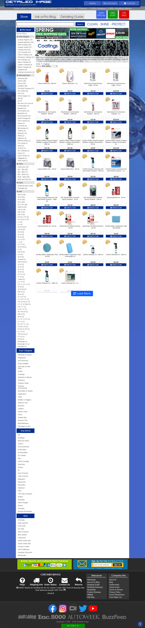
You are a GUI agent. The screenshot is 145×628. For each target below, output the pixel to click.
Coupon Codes (23, 546)
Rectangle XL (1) (24, 344)
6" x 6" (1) (21, 331)
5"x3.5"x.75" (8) (23, 217)
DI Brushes (22, 450)
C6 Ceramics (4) (23, 111)
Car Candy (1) (23, 143)
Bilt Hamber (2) (23, 128)
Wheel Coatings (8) (24, 67)
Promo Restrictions (116, 595)
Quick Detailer (23, 363)
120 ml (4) (21, 229)
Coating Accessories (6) (26, 72)
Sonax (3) (21, 123)
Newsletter (91, 590)
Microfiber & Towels (25, 391)
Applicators (22, 394)
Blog (111, 582)
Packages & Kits (24, 426)
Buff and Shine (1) (24, 141)
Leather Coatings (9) (25, 65)
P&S (19, 491)
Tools (20, 397)
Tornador (21, 508)
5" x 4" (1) (21, 321)
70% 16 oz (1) (23, 334)
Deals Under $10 (24, 541)
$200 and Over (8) (24, 179)
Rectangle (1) (22, 341)
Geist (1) (21, 146)
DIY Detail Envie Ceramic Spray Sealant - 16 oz (70, 198)
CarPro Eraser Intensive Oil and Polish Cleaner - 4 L (116, 170)
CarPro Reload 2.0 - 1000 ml (46, 283)
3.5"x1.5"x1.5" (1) (24, 302)
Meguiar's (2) (22, 133)
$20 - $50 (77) (23, 172)
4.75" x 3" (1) (22, 309)
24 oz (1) (21, 294)
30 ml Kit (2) (22, 247)
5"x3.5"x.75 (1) (23, 326)
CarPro (20, 444)
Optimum (21, 488)
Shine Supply (23, 502)
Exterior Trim (23, 420)
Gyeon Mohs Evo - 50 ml (70, 169)
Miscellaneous (23, 423)
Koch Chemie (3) (24, 121)
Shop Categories (25, 350)
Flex (19, 458)
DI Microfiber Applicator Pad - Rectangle (116, 227)
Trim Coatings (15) (24, 52)
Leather (21, 409)
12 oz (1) (21, 264)
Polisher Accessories (22, 387)
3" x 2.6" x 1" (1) (23, 299)
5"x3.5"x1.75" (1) (23, 329)
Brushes (21, 406)
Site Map (90, 597)
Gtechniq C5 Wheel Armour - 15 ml (70, 227)
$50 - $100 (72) (23, 174)
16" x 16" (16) (22, 204)
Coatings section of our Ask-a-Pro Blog (69, 61)
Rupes (20, 497)
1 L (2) (20, 242)
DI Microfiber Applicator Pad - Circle (47, 255)
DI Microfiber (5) (23, 106)
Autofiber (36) (22, 86)
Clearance (22, 538)
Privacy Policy (115, 592)
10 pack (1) (22, 259)
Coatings (21, 374)
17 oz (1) (21, 277)
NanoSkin (21, 485)
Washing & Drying (24, 355)
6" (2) (20, 249)
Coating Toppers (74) (25, 40)
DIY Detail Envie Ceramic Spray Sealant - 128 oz (93, 198)
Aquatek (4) (22, 108)
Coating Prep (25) (24, 50)
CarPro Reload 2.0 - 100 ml (93, 254)
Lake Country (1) (23, 156)
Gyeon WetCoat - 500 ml (47, 83)
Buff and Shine (23, 441)
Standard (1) (22, 346)
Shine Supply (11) (24, 96)
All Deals (21, 520)
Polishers (21, 380)
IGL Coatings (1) (23, 151)
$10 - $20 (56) (23, 169)
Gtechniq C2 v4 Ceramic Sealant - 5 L (116, 113)
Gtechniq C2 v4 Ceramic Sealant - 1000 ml (70, 113)
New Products (23, 532)
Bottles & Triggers (24, 400)
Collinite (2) (22, 131)
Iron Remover (23, 361)
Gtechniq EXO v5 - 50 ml (47, 226)
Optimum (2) (22, 138)
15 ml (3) (21, 232)
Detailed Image (29, 2)
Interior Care (22, 411)
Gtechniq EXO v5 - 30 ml (116, 197)
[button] (140, 624)
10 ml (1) (21, 257)
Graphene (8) (22, 70)
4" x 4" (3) (21, 239)
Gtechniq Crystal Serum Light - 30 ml (93, 84)
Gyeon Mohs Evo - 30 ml (47, 169)
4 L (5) (20, 222)
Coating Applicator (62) (26, 42)
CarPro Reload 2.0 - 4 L (70, 283)
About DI (112, 580)
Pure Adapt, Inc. (115, 597)
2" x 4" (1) (21, 282)
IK (18, 470)
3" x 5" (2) (21, 244)
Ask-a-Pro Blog (93, 582)
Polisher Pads (23, 383)
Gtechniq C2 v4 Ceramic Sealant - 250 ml (93, 113)
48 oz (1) (21, 317)
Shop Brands (25, 431)
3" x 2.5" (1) (22, 297)
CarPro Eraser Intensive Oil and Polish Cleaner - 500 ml (93, 170)
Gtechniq (21, 464)
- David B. (50, 593)
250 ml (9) (21, 214)
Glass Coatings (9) (24, 62)
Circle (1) (21, 339)
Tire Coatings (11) (24, 60)
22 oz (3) (21, 234)
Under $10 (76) (23, 167)
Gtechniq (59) (22, 78)
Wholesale (22, 555)
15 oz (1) (21, 272)
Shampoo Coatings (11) (26, 57)
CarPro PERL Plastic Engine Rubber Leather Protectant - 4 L (116, 142)
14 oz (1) (21, 267)
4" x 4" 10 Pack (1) (24, 304)
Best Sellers (22, 535)
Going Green (114, 587)
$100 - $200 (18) (23, 177)
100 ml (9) (21, 212)
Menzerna (21, 482)
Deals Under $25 (24, 543)
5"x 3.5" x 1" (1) (23, 324)
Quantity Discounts (25, 552)
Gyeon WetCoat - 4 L (70, 83)
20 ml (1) (21, 287)
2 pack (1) (21, 279)
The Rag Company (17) (26, 88)
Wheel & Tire (23, 403)
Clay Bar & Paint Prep (24, 367)
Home (92, 3)
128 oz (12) (22, 209)
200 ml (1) (21, 292)
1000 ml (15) (22, 207)
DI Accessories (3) (24, 116)
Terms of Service (116, 590)
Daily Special (23, 523)
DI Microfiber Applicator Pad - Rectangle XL (70, 255)
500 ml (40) (22, 194)
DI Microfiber (23, 452)
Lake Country (23, 476)
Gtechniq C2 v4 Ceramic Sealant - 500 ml (47, 113)
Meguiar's (21, 479)
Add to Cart (47, 93)
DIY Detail (21, 455)
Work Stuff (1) (22, 161)
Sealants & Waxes (25, 377)
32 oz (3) (21, 237)
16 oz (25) (21, 202)
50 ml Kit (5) (22, 227)
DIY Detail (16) (23, 91)
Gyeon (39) (22, 83)
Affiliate (90, 595)
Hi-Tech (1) (21, 148)
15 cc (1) (21, 269)
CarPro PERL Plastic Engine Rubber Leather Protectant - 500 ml (47, 142)
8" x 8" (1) (21, 336)
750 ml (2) (21, 252)
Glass (20, 414)
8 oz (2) (20, 254)
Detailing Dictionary (95, 587)
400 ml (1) (21, 314)
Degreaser (22, 358)
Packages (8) (22, 188)
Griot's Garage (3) (24, 118)
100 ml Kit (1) (22, 262)
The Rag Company (25, 494)
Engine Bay (22, 417)
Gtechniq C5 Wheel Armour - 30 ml (93, 227)
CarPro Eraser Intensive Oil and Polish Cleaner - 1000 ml (47, 199)
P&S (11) (21, 93)
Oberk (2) (21, 136)
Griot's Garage (23, 461)
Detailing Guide (93, 585)
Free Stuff (21, 526)
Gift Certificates (24, 549)
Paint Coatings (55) (24, 45)
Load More (82, 293)
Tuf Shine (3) (22, 126)
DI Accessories (23, 447)
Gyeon (20, 467)
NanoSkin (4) (22, 113)
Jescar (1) (21, 153)
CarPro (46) (22, 81)
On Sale (21, 529)
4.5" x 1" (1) (22, 307)
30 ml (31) (21, 197)
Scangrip (21, 500)
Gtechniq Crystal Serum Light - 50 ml (116, 84)
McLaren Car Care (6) (25, 103)
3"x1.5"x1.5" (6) (23, 219)
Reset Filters (22, 34)
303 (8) (20, 98)
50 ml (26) (21, 199)
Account (110, 3)
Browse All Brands (25, 511)
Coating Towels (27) (25, 47)
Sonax (20, 505)
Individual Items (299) (25, 186)
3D (19, 435)
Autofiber (21, 438)
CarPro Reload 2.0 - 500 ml (116, 254)
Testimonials (114, 585)
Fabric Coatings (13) (25, 55)
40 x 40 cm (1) (23, 312)
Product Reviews (94, 592)
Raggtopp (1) (22, 158)
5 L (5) (20, 224)
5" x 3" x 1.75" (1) (24, 319)
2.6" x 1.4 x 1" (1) (24, 284)
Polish (20, 371)
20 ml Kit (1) (22, 289)
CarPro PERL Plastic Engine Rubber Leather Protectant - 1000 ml (70, 142)
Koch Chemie (23, 473)
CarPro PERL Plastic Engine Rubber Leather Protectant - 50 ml (93, 142)
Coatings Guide (44, 61)
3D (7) (20, 101)
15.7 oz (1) (21, 274)
